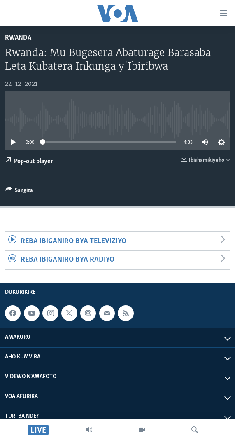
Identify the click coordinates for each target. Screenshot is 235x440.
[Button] (19, 191)
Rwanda (18, 37)
